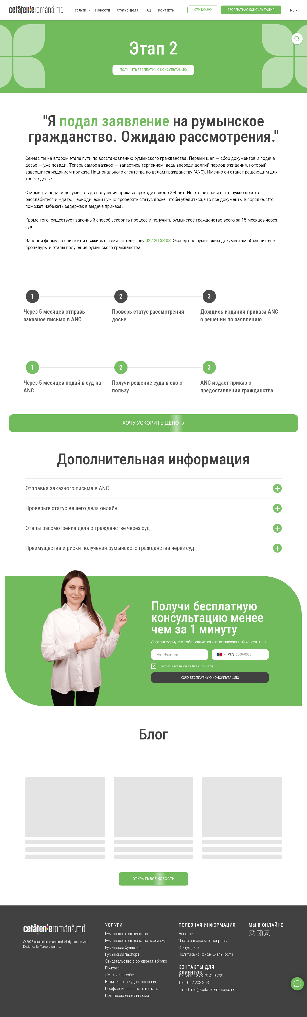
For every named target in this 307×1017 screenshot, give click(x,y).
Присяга (112, 968)
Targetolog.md (50, 946)
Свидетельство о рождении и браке (136, 961)
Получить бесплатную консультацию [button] (153, 69)
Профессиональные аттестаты (131, 988)
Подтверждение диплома (127, 995)
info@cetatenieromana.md (213, 989)
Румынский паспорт (122, 954)
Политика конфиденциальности (205, 954)
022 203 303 (198, 982)
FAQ (148, 10)
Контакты (166, 10)
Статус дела (127, 10)
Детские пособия (120, 975)
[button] (251, 10)
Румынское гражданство (126, 933)
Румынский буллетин (123, 947)
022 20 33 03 (158, 240)
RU (292, 10)
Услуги (81, 10)
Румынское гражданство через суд (135, 940)
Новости (102, 10)
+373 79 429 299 (208, 975)
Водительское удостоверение (131, 981)
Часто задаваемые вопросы (202, 940)
